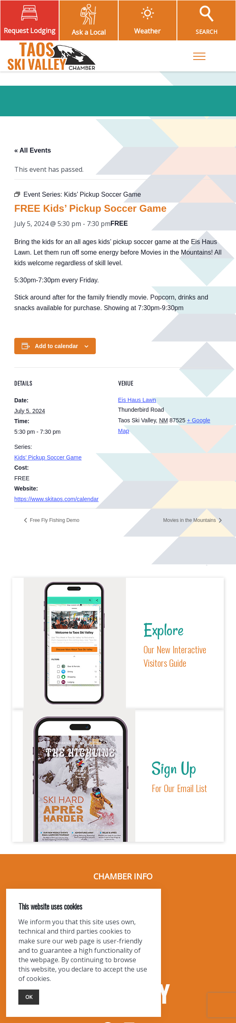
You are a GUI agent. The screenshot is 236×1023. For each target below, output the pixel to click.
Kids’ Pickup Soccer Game (48, 457)
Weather (147, 31)
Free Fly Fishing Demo (54, 520)
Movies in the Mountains (190, 520)
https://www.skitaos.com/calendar (56, 499)
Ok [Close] (28, 997)
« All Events (32, 150)
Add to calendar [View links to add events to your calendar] (56, 346)
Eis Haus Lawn (137, 400)
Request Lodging (29, 30)
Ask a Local (89, 32)
